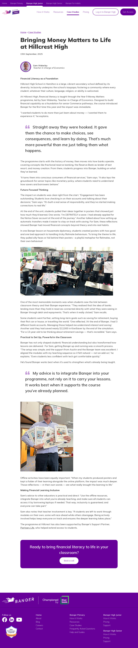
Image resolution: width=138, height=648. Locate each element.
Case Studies (34, 32)
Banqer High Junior (112, 615)
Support (106, 625)
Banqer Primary (16, 3)
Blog (38, 621)
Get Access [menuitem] (128, 12)
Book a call (69, 560)
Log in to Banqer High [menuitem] (106, 12)
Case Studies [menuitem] (73, 12)
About (38, 618)
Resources (74, 621)
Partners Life (27, 527)
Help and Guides (77, 632)
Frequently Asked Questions (82, 628)
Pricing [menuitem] (86, 12)
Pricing (106, 621)
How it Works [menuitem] (43, 12)
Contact (39, 628)
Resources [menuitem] (58, 12)
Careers (39, 625)
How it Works (76, 618)
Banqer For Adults (73, 3)
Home (4, 3)
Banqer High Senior (112, 630)
